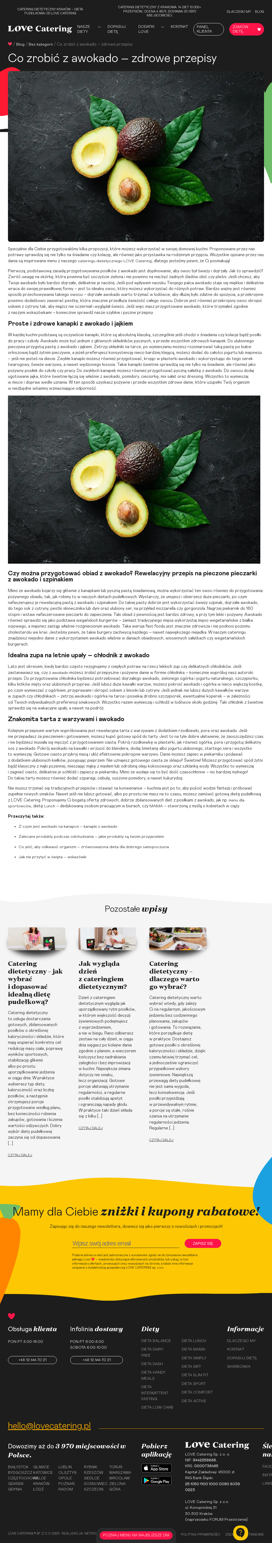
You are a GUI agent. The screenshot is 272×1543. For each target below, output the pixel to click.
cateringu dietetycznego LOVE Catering (116, 261)
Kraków (41, 1485)
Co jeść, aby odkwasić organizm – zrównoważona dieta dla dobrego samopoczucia (95, 847)
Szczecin (93, 1491)
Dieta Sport (194, 1384)
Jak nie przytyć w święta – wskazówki (54, 857)
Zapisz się (203, 1243)
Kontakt (179, 27)
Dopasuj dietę (117, 29)
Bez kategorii (41, 44)
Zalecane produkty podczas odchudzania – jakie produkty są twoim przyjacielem (93, 836)
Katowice (43, 1473)
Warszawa (120, 1473)
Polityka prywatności (200, 1534)
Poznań (66, 1485)
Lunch (51, 806)
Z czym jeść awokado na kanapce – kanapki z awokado (69, 826)
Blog (259, 11)
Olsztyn (67, 1473)
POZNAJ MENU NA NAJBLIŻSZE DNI (136, 1535)
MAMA (158, 806)
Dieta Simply (194, 1358)
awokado (60, 672)
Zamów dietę (247, 29)
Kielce (39, 1479)
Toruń (115, 1467)
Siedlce (92, 1479)
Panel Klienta (204, 29)
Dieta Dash (152, 1364)
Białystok (18, 1467)
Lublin (65, 1467)
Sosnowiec (94, 1485)
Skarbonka (238, 1367)
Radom (65, 1491)
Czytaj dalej (20, 1155)
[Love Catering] (40, 29)
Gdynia (15, 1491)
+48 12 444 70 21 (32, 1360)
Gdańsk (16, 1485)
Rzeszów (93, 1473)
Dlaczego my (239, 11)
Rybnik (90, 1467)
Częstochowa (18, 1479)
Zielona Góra (117, 1488)
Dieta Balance (156, 1341)
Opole (65, 1479)
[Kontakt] (240, 1533)
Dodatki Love (146, 29)
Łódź (38, 1491)
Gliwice (41, 1467)
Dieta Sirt (191, 1367)
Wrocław (119, 1479)
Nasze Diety (83, 29)
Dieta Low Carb (157, 1408)
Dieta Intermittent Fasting (154, 1393)
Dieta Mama (193, 1350)
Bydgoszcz (18, 1473)
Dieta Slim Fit (195, 1375)
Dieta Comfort (197, 1392)
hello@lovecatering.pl (49, 1426)
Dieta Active (194, 1401)
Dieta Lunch (194, 1341)
